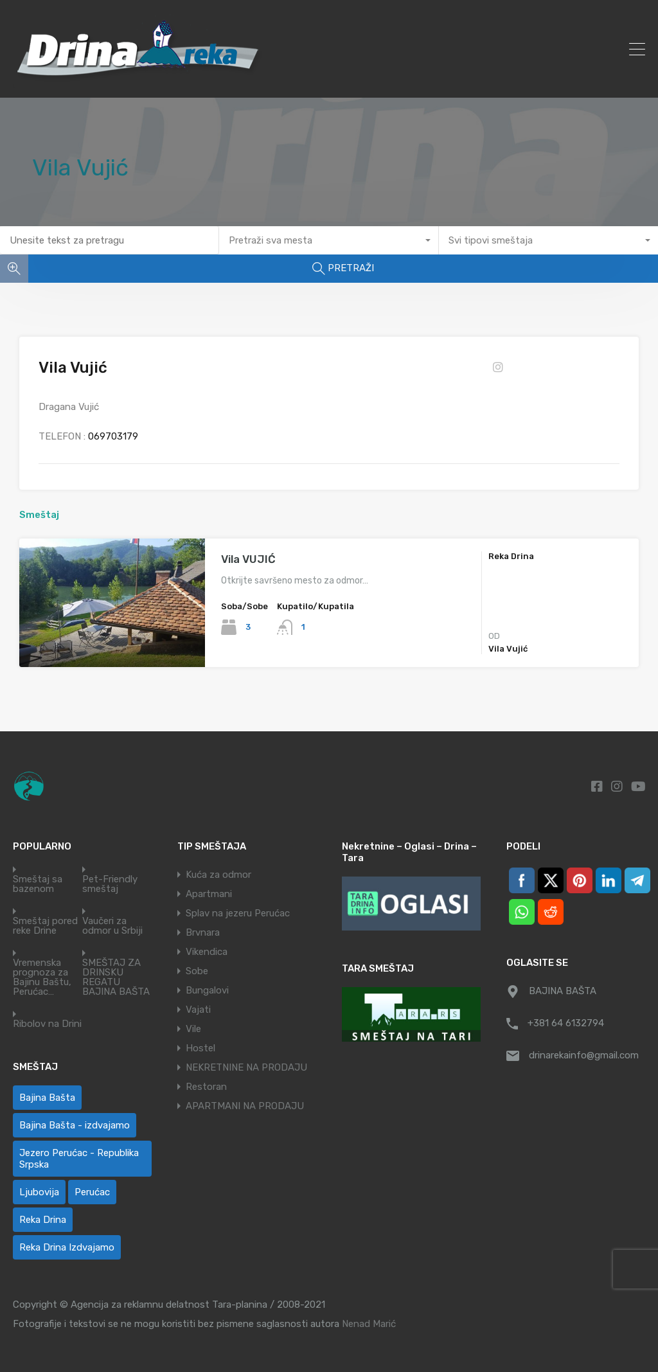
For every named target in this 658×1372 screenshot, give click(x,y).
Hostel (200, 1048)
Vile (193, 1029)
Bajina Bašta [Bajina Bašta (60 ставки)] (47, 1097)
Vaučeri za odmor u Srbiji (112, 926)
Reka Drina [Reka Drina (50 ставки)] (42, 1219)
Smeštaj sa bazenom (37, 884)
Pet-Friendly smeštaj (110, 884)
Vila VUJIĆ (248, 559)
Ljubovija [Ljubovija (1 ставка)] (39, 1192)
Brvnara (203, 932)
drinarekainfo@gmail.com (584, 1055)
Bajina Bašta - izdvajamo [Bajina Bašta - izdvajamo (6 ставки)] (74, 1125)
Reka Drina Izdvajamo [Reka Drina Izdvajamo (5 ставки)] (66, 1247)
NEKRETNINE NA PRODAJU (246, 1067)
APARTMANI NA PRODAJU (245, 1106)
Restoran (206, 1086)
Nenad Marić (369, 1324)
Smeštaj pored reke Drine (45, 926)
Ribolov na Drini (47, 1024)
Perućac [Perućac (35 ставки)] (92, 1192)
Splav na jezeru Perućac (238, 913)
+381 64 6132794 (566, 1023)
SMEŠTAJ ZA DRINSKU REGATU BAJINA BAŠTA (116, 977)
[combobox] (328, 240)
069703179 (113, 436)
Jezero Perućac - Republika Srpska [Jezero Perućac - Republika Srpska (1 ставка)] (79, 1158)
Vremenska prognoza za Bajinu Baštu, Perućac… (42, 977)
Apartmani (209, 894)
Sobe (197, 971)
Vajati (198, 1009)
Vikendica (206, 952)
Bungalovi (207, 990)
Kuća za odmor (218, 874)
